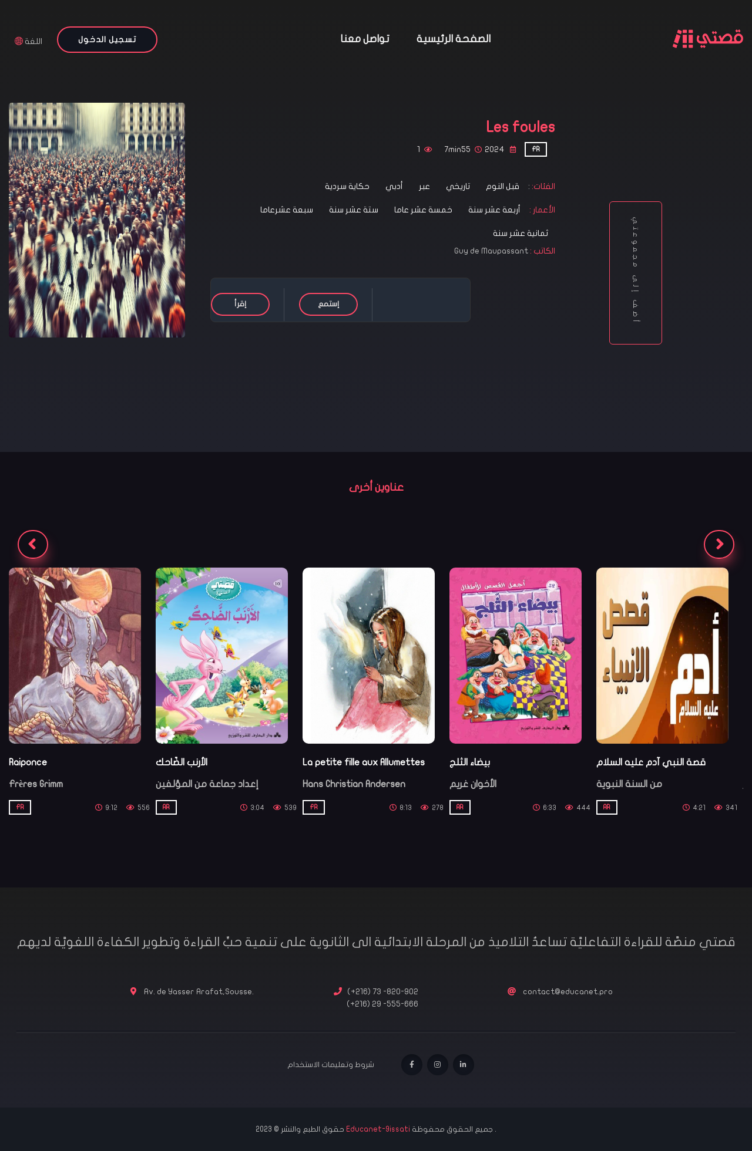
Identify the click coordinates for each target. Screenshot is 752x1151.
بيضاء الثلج (469, 762)
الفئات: (542, 186)
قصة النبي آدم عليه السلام (651, 762)
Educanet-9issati (379, 1129)
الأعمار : (541, 209)
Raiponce (28, 762)
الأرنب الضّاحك (181, 762)
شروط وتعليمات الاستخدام (330, 1065)
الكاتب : (542, 251)
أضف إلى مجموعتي (635, 273)
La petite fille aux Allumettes (364, 762)
